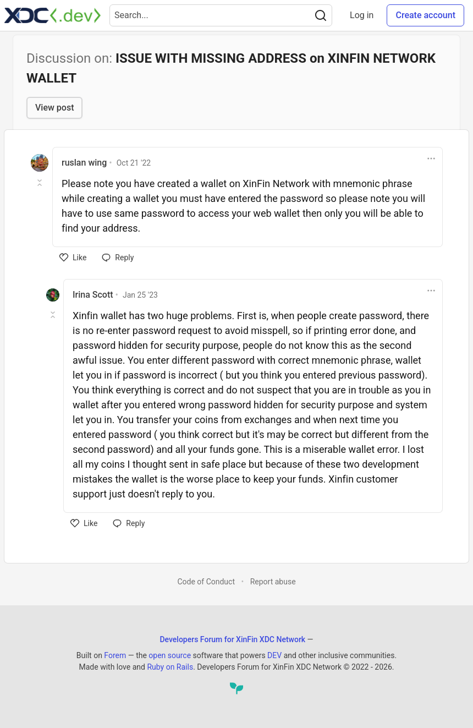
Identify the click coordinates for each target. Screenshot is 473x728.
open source (169, 655)
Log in (361, 15)
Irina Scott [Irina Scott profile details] (93, 294)
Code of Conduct (206, 581)
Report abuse (273, 581)
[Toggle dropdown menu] (431, 158)
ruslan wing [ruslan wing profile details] (84, 162)
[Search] (321, 15)
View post (54, 107)
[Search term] (220, 15)
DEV (274, 655)
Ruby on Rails (170, 667)
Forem (115, 655)
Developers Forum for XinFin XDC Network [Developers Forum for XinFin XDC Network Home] (232, 639)
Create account (425, 15)
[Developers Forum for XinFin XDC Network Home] (52, 15)
